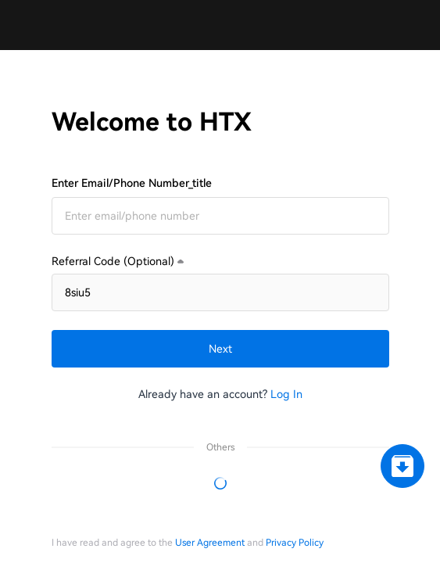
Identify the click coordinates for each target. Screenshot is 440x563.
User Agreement (210, 542)
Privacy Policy (295, 542)
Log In (286, 394)
